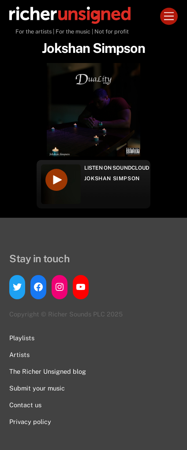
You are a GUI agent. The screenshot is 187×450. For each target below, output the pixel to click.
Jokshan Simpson (112, 178)
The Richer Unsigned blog (47, 371)
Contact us (25, 405)
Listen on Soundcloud (117, 168)
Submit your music (37, 388)
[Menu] (169, 16)
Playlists (21, 338)
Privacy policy (30, 421)
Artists (19, 354)
